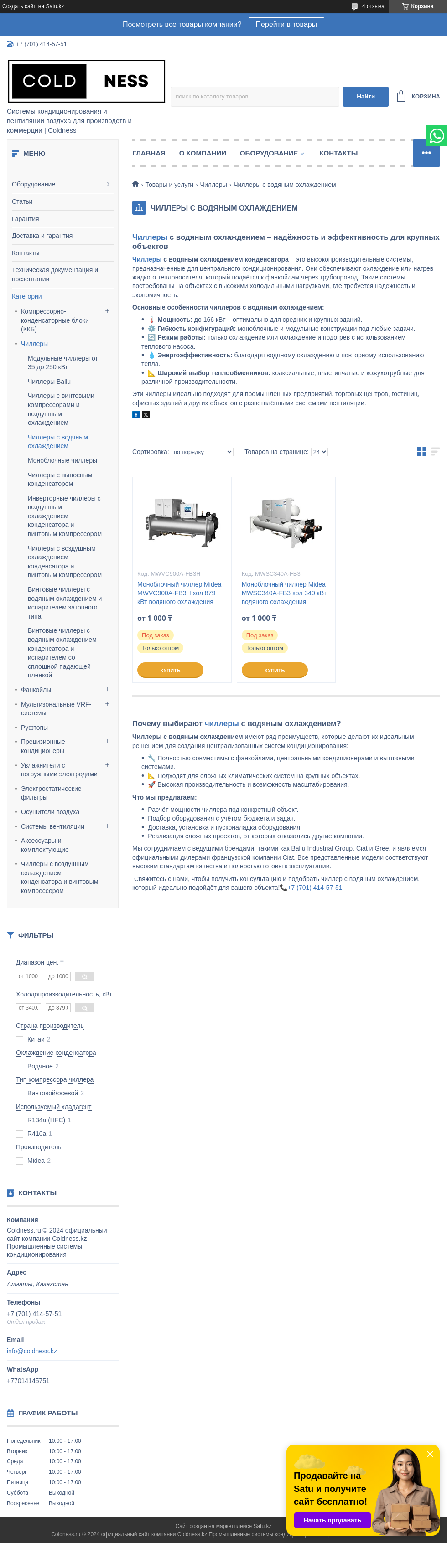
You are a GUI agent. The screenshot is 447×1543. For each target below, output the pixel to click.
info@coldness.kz (32, 1351)
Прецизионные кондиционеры (43, 746)
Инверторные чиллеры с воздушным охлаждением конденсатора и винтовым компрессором (65, 516)
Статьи (22, 201)
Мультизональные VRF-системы (56, 709)
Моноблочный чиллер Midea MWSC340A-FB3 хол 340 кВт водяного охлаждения (284, 593)
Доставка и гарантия (42, 235)
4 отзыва (373, 6)
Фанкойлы (36, 689)
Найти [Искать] (366, 96)
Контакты (25, 253)
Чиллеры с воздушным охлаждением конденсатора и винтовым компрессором (59, 877)
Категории (27, 296)
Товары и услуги (169, 184)
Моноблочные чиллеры (62, 460)
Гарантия (25, 218)
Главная (149, 153)
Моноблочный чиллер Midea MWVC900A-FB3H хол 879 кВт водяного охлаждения (179, 593)
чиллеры (222, 723)
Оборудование (33, 184)
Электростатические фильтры (51, 793)
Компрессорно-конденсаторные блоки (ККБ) (55, 320)
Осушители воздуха (50, 811)
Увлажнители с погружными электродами (59, 770)
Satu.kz (262, 1526)
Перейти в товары (286, 24)
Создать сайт (19, 6)
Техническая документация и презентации (55, 274)
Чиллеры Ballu (49, 381)
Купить (170, 670)
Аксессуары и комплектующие (45, 845)
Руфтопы (34, 727)
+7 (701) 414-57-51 (314, 887)
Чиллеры (34, 343)
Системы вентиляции (52, 826)
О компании (202, 153)
